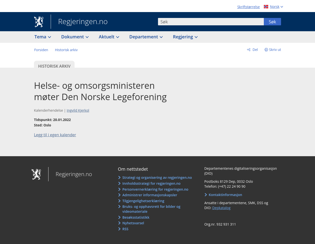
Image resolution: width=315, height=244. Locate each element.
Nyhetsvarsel (133, 223)
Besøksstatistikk (135, 217)
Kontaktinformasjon (225, 194)
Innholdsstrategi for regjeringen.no (151, 183)
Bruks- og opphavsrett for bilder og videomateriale (151, 209)
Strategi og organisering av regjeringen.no (157, 177)
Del (255, 49)
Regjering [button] (183, 37)
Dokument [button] (73, 37)
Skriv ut (275, 49)
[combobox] (211, 21)
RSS (125, 229)
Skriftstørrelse (248, 6)
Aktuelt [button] (107, 37)
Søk (272, 22)
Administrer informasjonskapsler (149, 195)
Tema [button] (40, 37)
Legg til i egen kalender (55, 134)
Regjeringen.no (79, 22)
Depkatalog (221, 207)
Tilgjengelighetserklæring (143, 200)
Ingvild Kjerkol (78, 110)
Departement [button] (144, 37)
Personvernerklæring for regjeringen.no (155, 189)
